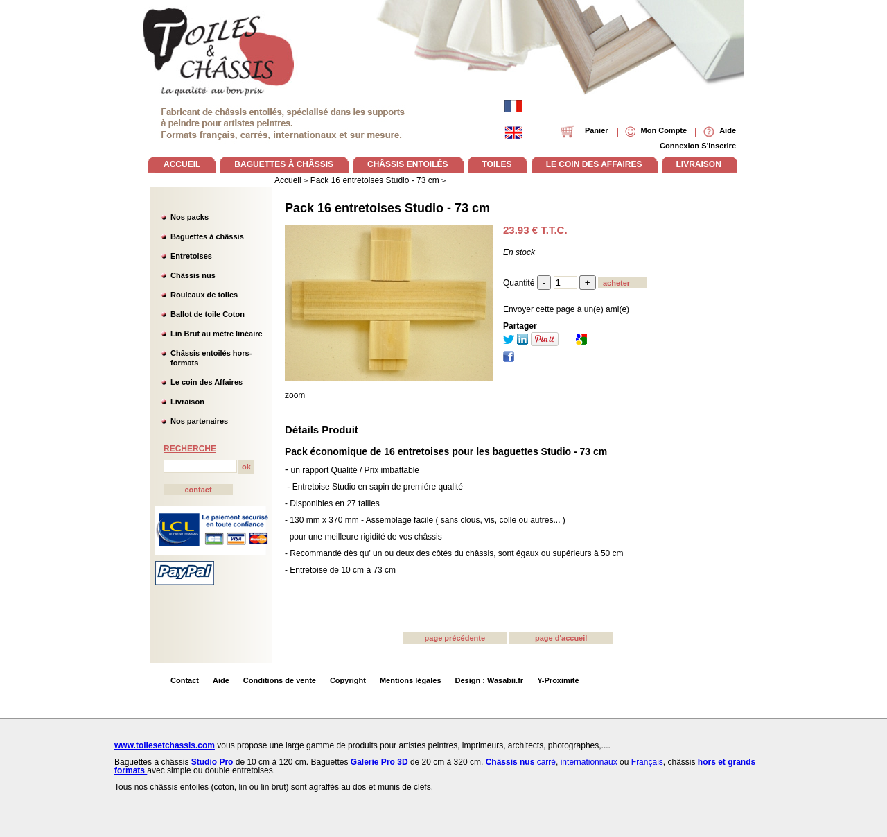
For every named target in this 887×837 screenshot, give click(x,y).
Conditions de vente (279, 680)
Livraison (187, 401)
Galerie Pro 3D (379, 762)
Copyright (348, 680)
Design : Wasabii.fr (489, 680)
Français (647, 762)
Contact (184, 680)
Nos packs (189, 217)
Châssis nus (193, 275)
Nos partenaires (199, 421)
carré (546, 762)
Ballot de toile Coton (207, 314)
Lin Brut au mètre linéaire (216, 333)
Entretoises (191, 256)
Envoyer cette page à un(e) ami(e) (566, 309)
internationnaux (590, 762)
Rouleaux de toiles (204, 295)
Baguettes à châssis (207, 236)
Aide (221, 680)
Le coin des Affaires (206, 382)
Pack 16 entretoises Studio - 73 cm (387, 208)
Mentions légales (410, 680)
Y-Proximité (558, 680)
